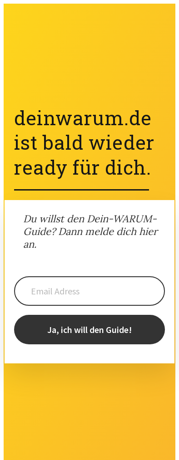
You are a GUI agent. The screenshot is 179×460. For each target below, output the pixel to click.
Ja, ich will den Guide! (89, 329)
